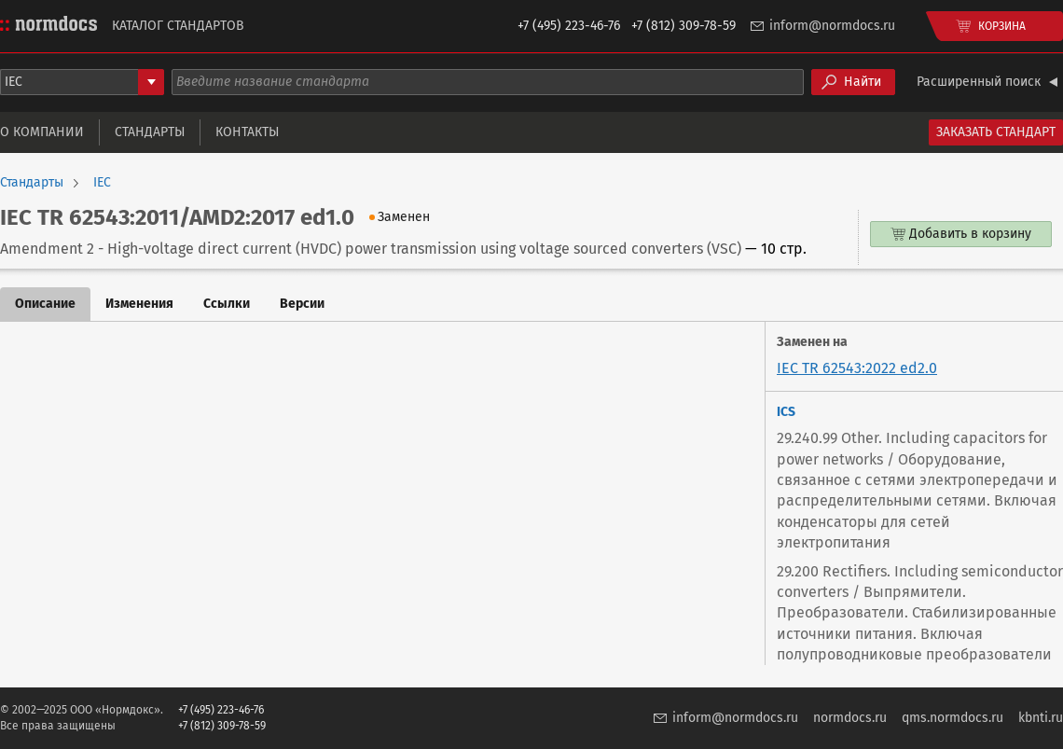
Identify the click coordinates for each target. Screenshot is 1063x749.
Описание (45, 304)
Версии (302, 304)
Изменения (139, 304)
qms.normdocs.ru (952, 718)
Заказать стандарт (996, 132)
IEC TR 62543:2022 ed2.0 (857, 368)
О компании (42, 132)
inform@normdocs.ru (832, 26)
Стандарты (150, 132)
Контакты (247, 132)
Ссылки (226, 304)
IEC (102, 182)
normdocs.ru (850, 718)
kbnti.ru (1040, 718)
